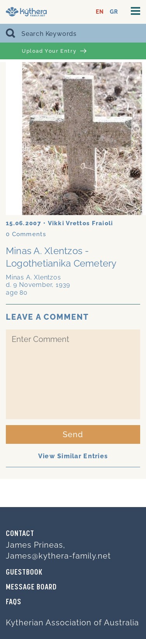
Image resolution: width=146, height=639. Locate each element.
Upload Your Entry (54, 51)
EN (100, 12)
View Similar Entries (73, 456)
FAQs (13, 602)
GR (114, 12)
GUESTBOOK (24, 573)
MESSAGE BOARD (31, 587)
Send (73, 434)
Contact (20, 534)
